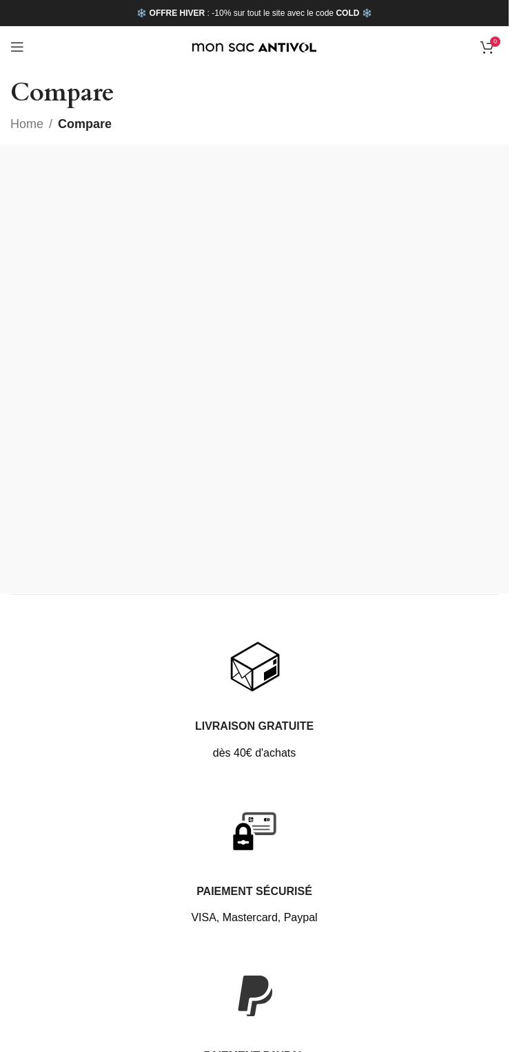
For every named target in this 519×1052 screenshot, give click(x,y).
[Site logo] (254, 47)
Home (26, 124)
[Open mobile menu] (17, 47)
